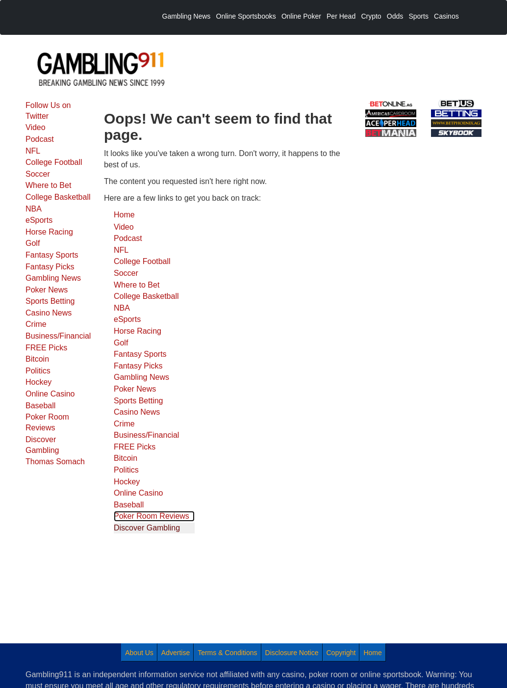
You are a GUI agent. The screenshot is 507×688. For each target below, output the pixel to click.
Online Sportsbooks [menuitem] (246, 16)
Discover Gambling (42, 444)
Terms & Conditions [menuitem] (227, 653)
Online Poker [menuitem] (301, 16)
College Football (53, 162)
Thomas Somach (55, 461)
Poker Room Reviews (47, 422)
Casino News (48, 313)
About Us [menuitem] (139, 653)
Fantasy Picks (50, 267)
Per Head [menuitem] (341, 16)
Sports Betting (50, 301)
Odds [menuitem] (395, 16)
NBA (33, 209)
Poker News (46, 290)
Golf (32, 243)
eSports (38, 220)
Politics (38, 371)
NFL (32, 151)
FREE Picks (46, 348)
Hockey (38, 382)
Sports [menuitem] (418, 16)
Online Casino (50, 394)
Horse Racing (49, 232)
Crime (36, 324)
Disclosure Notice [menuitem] (292, 653)
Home (124, 215)
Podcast (39, 139)
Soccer (37, 174)
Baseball (40, 405)
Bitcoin (37, 359)
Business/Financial (58, 336)
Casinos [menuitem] (446, 16)
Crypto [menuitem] (371, 16)
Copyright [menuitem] (341, 653)
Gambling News (53, 278)
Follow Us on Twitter (48, 110)
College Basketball (58, 197)
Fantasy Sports (51, 255)
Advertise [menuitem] (175, 653)
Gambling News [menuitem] (186, 16)
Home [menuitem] (372, 653)
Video (35, 127)
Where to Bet (48, 185)
